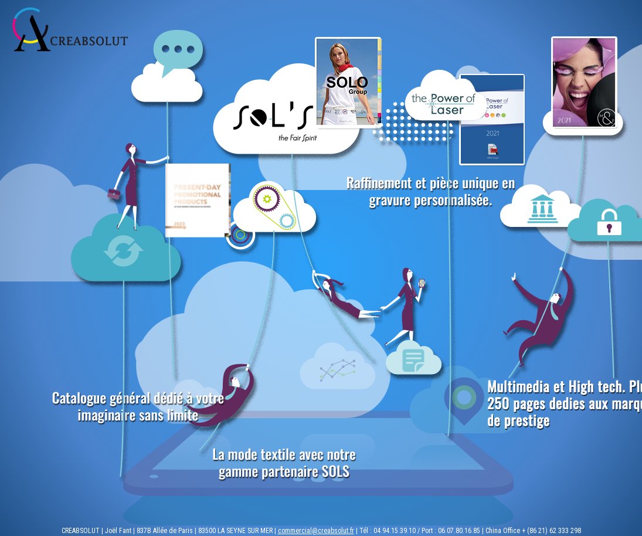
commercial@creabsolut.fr (316, 531)
